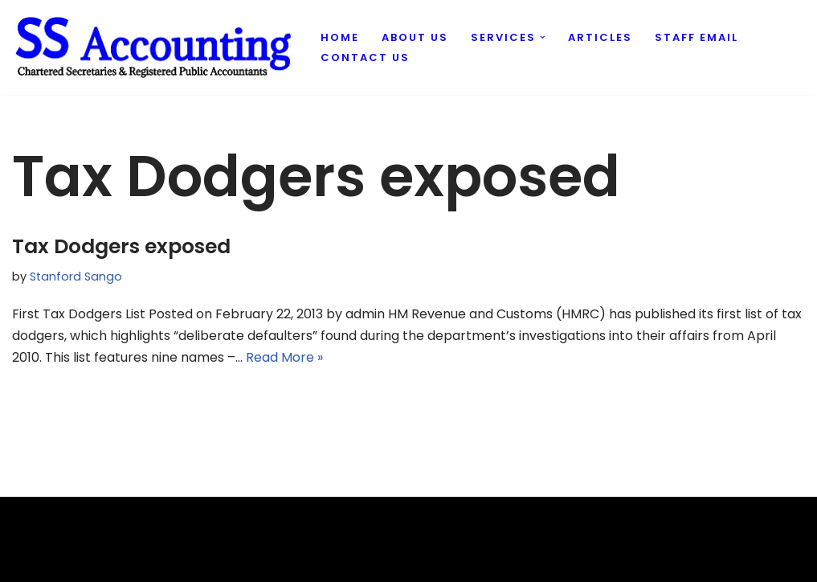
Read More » (284, 357)
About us (415, 37)
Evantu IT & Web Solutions (93, 561)
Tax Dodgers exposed (121, 246)
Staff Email (696, 37)
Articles (600, 37)
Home (340, 37)
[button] (542, 37)
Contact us (365, 57)
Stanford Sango (76, 276)
